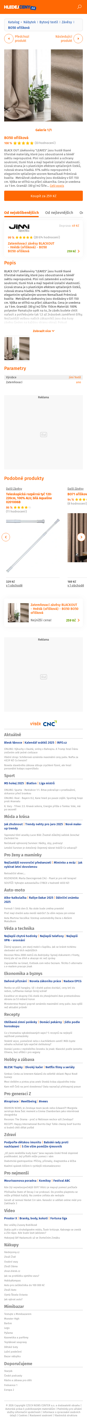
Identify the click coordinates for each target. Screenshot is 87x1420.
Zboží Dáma (11, 1266)
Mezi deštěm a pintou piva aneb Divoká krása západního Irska (39, 1082)
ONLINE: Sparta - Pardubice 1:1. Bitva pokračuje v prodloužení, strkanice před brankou (40, 791)
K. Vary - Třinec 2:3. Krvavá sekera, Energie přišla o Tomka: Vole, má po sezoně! (42, 807)
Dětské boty (11, 1347)
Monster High (11, 1318)
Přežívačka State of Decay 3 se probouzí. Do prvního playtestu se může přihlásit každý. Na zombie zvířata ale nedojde (41, 1193)
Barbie (8, 1323)
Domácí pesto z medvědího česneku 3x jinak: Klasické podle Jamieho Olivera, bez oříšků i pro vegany (43, 1050)
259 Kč (71, 251)
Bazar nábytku (12, 1356)
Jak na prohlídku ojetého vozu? (21, 1276)
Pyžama (8, 1333)
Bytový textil (48, 22)
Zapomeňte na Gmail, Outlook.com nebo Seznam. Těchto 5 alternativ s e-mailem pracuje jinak (43, 964)
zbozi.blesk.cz (12, 1271)
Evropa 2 (9, 1390)
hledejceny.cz (11, 1252)
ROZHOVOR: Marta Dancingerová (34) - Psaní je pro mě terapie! (40, 878)
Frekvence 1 (10, 1385)
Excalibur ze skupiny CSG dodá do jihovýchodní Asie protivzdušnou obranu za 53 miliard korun (42, 997)
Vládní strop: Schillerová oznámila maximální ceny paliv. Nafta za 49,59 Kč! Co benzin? (41, 758)
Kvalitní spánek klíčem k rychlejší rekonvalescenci (32, 1166)
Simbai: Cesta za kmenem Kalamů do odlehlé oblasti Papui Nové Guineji (40, 1075)
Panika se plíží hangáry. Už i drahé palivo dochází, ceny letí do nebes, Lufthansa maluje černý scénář (39, 989)
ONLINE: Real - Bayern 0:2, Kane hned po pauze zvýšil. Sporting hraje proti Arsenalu (43, 799)
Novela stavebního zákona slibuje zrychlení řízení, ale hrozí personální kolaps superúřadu (37, 766)
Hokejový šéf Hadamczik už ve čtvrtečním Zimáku (32, 1238)
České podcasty (13, 1375)
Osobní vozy (11, 1262)
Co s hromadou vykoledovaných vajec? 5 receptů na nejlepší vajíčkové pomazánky (38, 1034)
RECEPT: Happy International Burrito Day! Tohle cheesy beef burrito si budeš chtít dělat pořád (42, 1125)
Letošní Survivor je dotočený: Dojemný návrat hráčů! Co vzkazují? (40, 848)
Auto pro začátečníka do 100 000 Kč (24, 1285)
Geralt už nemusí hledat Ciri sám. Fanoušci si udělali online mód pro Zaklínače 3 (42, 1201)
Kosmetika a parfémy (16, 1337)
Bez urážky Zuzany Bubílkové (20, 1225)
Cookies (23, 1415)
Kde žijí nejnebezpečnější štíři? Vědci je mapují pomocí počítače (40, 1187)
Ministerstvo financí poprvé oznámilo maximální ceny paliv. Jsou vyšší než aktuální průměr (43, 1005)
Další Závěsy (14, 489)
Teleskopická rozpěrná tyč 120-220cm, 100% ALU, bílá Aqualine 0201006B (29, 497)
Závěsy (67, 22)
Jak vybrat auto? (13, 1299)
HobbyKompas (12, 1280)
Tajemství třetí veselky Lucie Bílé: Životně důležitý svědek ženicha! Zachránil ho (41, 836)
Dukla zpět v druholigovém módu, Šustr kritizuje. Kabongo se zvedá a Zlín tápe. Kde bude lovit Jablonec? (42, 1231)
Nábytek (29, 22)
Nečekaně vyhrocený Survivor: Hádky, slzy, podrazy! (33, 843)
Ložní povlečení (13, 1351)
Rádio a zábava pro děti (18, 1380)
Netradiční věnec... (15, 873)
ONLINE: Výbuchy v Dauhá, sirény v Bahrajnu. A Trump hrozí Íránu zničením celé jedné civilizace (41, 750)
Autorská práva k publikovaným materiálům (30, 1409)
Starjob (8, 1371)
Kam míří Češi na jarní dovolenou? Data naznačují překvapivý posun (42, 1086)
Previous (6, 537)
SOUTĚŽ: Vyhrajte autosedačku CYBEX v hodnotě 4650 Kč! (36, 883)
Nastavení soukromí (41, 1415)
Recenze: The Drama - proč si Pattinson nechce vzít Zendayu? (38, 1119)
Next (81, 537)
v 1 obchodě (14, 585)
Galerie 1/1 (43, 130)
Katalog (13, 22)
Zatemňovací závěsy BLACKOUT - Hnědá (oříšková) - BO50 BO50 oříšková (31, 247)
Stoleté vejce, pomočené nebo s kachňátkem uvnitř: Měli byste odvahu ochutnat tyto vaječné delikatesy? (39, 1042)
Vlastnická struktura (66, 1415)
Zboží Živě (10, 1257)
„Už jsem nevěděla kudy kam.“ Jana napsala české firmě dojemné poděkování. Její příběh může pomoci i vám (41, 1154)
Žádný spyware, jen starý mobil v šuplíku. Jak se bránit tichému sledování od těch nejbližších (40, 948)
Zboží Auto (10, 1290)
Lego (7, 1328)
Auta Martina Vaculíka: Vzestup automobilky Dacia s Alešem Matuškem (38, 919)
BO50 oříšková (16, 137)
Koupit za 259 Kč (43, 195)
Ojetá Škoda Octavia (16, 1295)
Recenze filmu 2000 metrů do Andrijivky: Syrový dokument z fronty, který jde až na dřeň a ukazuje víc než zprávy (42, 956)
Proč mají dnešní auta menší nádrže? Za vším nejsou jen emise (39, 913)
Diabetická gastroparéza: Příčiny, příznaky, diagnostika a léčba (40, 1161)
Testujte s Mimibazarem (17, 1314)
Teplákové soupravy (15, 1342)
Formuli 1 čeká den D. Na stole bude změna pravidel (34, 908)
